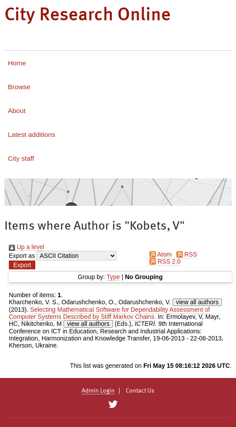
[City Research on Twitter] (113, 404)
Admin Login (98, 391)
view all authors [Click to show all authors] (197, 302)
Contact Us (140, 391)
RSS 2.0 (163, 261)
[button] (22, 265)
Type (113, 276)
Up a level (26, 246)
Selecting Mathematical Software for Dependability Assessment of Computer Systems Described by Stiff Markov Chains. (109, 313)
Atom (159, 254)
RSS (185, 254)
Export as (22, 255)
